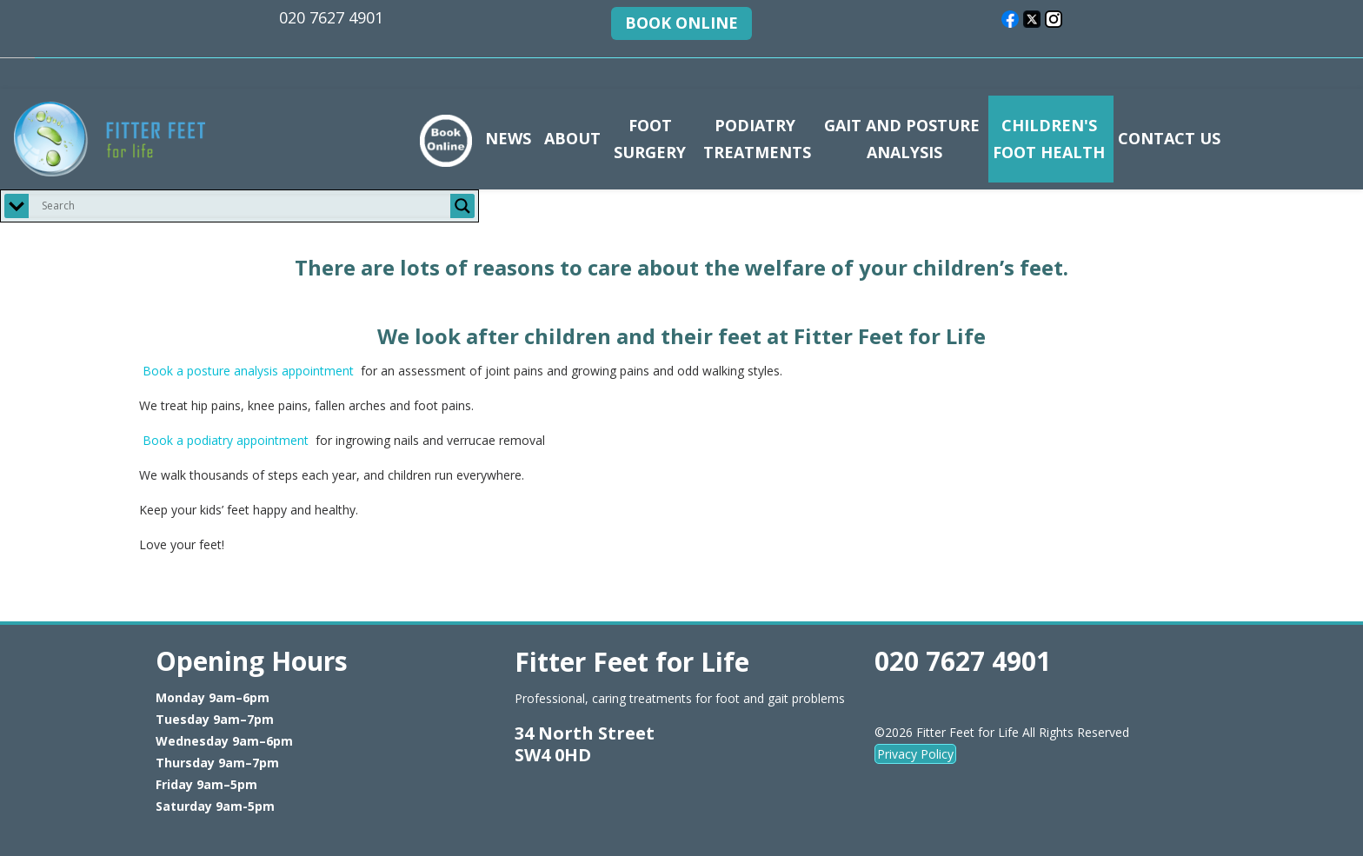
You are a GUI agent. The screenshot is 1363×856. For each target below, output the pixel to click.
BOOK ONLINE (681, 22)
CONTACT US (1169, 138)
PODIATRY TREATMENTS (755, 139)
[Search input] (244, 206)
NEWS (508, 138)
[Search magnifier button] (462, 206)
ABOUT (572, 138)
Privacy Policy (915, 754)
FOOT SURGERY (650, 139)
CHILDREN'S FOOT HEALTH (1049, 139)
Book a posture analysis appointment (248, 370)
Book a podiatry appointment (226, 440)
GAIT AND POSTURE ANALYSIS (902, 139)
